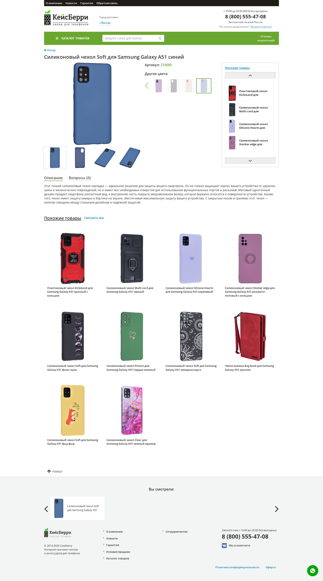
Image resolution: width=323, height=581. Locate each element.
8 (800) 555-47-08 (245, 16)
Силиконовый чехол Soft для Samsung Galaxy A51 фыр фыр (72, 442)
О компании (54, 3)
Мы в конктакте (236, 545)
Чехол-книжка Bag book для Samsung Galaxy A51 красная (249, 368)
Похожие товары (62, 218)
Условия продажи (118, 552)
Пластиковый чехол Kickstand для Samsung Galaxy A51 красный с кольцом (70, 291)
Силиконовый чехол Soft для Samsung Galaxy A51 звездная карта (191, 368)
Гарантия (86, 3)
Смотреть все (94, 218)
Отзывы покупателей (266, 38)
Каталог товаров (72, 38)
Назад (49, 50)
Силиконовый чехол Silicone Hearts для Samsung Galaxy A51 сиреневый (189, 290)
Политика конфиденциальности (237, 567)
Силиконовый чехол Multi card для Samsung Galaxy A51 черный (129, 290)
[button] (147, 86)
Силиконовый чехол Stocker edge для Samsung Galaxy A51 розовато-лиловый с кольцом (250, 291)
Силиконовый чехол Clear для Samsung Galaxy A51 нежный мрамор (131, 442)
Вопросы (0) (80, 177)
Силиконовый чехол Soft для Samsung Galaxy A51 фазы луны (72, 368)
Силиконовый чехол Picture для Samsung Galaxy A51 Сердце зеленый (131, 368)
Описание (53, 177)
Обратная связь (107, 3)
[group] (158, 85)
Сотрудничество (177, 531)
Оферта (271, 567)
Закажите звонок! (261, 26)
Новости (71, 3)
